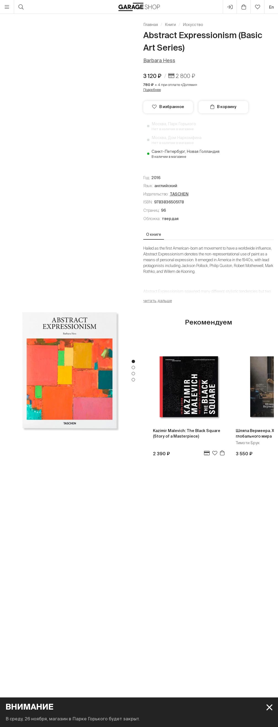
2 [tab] (133, 367)
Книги (170, 24)
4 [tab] (133, 379)
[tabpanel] (69, 370)
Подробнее (152, 90)
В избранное (168, 106)
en (271, 7)
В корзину (223, 106)
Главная (150, 24)
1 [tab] (133, 361)
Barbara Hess (159, 60)
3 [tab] (133, 373)
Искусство (193, 24)
